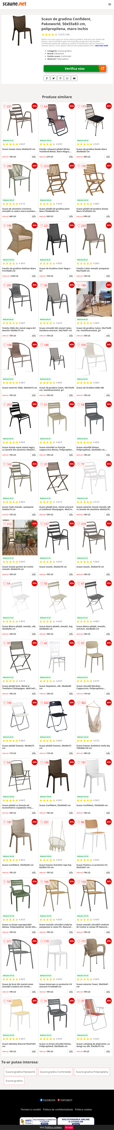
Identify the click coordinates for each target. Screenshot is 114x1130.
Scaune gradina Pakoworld (20, 1071)
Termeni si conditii (31, 1109)
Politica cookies (83, 1109)
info (34, 156)
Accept (69, 1127)
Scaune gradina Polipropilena (92, 1071)
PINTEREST (64, 1100)
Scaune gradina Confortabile (55, 1071)
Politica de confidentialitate (58, 1109)
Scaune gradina (14, 1080)
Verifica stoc (85, 68)
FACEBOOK (47, 1100)
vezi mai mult (101, 45)
